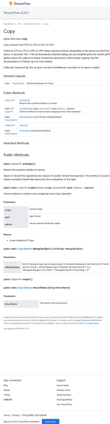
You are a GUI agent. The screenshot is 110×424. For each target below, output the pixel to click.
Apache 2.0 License (48, 320)
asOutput (24, 100)
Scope (29, 108)
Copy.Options (18, 83)
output (23, 125)
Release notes (63, 390)
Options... (62, 108)
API (18, 24)
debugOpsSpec (27, 117)
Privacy (16, 415)
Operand (43, 108)
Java (47, 24)
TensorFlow (9, 24)
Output (8, 100)
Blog (6, 385)
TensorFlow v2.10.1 (16, 13)
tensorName (25, 130)
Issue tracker (63, 385)
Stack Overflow (64, 395)
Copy (50, 83)
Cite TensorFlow (64, 404)
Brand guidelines (64, 399)
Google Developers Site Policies (88, 320)
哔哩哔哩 (8, 399)
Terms (7, 415)
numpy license (92, 323)
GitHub (7, 390)
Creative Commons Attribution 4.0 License (85, 317)
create (23, 108)
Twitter (7, 395)
